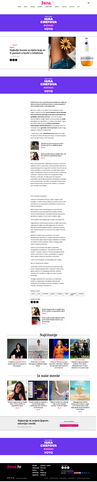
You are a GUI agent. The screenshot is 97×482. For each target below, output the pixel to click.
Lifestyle (64, 6)
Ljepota (57, 6)
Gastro (40, 6)
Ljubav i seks (48, 6)
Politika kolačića (62, 479)
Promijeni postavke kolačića (83, 479)
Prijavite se (69, 426)
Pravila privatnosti (53, 479)
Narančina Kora (73, 294)
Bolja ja (72, 6)
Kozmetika (45, 293)
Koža (39, 293)
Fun (78, 6)
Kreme (33, 293)
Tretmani (81, 293)
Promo (43, 468)
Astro (25, 6)
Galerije (32, 6)
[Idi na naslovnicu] (48, 4)
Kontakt (45, 479)
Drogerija (59, 293)
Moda (19, 6)
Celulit (66, 293)
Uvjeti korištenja (71, 479)
